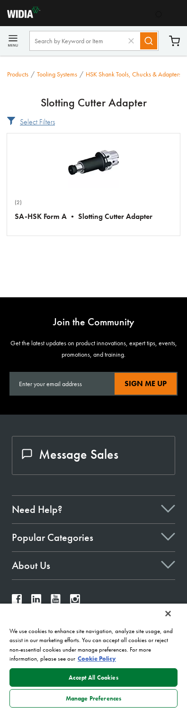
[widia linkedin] (36, 601)
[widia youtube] (56, 601)
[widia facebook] (17, 601)
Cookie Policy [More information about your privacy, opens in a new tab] (97, 658)
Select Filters (37, 122)
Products (17, 74)
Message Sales (70, 454)
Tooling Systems (57, 74)
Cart (174, 41)
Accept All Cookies (93, 677)
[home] (20, 15)
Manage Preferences (93, 698)
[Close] (168, 613)
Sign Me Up (146, 383)
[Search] (148, 40)
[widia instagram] (75, 601)
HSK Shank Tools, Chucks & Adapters (133, 74)
